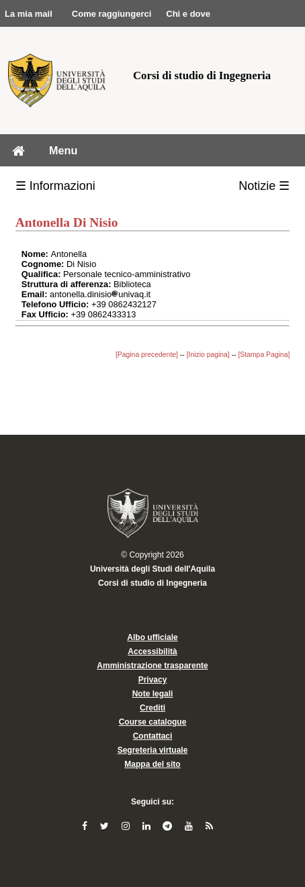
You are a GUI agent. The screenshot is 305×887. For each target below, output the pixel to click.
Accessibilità (152, 651)
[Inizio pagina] (208, 354)
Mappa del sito (152, 764)
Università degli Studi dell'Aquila (152, 569)
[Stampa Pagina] (264, 354)
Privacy (152, 679)
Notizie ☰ (264, 186)
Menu (63, 150)
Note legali (152, 693)
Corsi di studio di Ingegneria (152, 583)
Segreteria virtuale (153, 750)
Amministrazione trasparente (152, 665)
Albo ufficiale (152, 637)
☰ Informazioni (55, 186)
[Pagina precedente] (147, 354)
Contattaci (153, 736)
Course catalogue (153, 722)
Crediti (152, 708)
